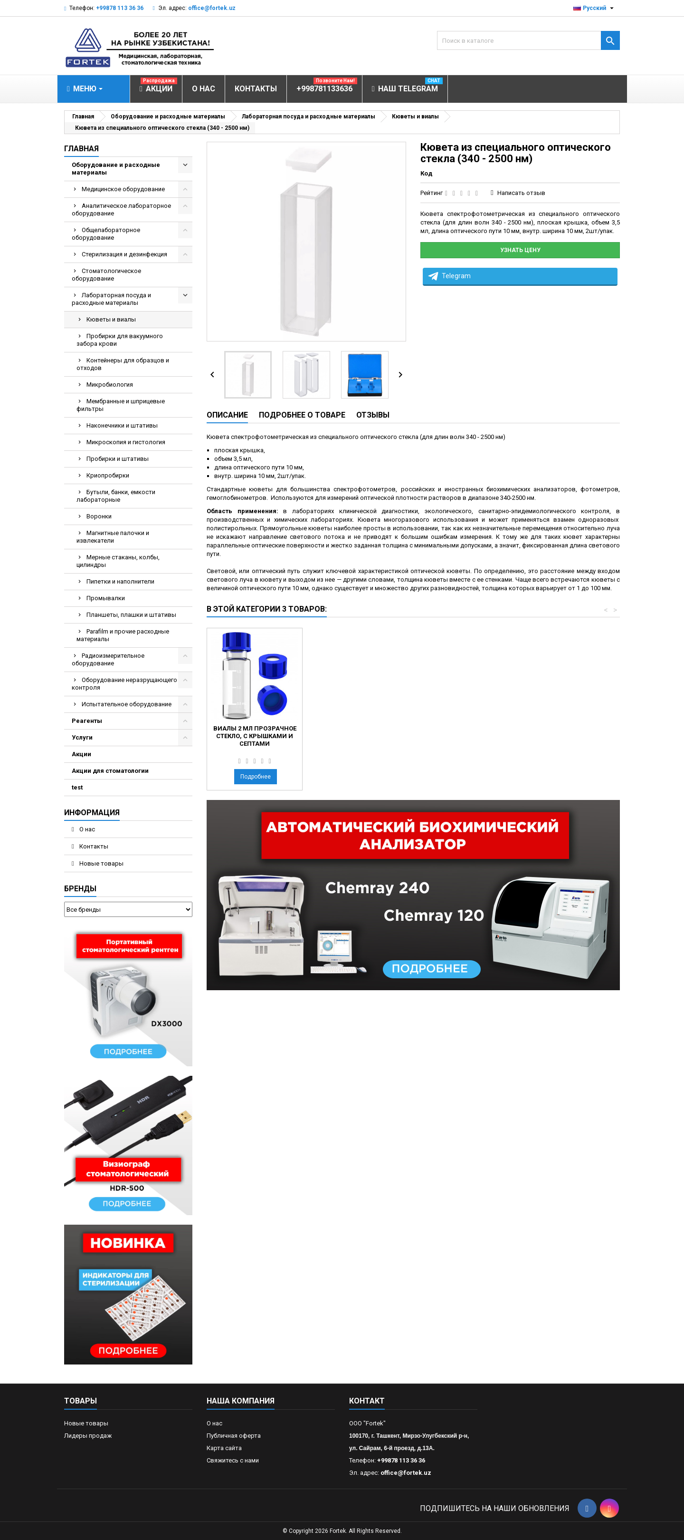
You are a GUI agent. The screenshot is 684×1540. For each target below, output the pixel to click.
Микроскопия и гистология (125, 442)
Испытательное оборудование (126, 704)
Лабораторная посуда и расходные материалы (111, 299)
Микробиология (109, 384)
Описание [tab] (227, 414)
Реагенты (87, 720)
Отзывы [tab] (373, 414)
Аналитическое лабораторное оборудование (121, 209)
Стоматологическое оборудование (106, 274)
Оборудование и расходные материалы (116, 168)
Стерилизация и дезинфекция (124, 254)
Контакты (93, 846)
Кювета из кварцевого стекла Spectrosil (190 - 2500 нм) (360, 736)
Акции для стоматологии (110, 770)
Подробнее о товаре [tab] (302, 414)
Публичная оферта (234, 1435)
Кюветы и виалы (111, 319)
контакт (367, 1400)
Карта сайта (224, 1448)
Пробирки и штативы (117, 458)
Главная (81, 148)
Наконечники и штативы (122, 425)
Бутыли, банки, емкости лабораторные (115, 495)
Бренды (80, 888)
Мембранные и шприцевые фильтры (120, 405)
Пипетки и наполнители (120, 581)
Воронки (99, 516)
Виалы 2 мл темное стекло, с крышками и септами (254, 736)
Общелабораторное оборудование (106, 233)
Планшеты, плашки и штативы (131, 614)
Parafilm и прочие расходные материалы (122, 635)
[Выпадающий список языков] (594, 8)
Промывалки (105, 598)
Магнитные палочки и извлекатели (112, 536)
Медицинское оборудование (123, 189)
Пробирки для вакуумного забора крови (119, 339)
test (77, 787)
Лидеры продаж (88, 1435)
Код (426, 173)
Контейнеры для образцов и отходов (122, 364)
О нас (86, 829)
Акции (81, 754)
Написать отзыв (521, 192)
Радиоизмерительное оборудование (108, 659)
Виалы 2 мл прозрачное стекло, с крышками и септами (465, 736)
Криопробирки (107, 475)
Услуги (82, 737)
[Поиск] (528, 40)
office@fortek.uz (212, 8)
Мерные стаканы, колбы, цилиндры (118, 561)
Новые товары (101, 863)
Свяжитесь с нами (233, 1460)
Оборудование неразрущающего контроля (124, 683)
